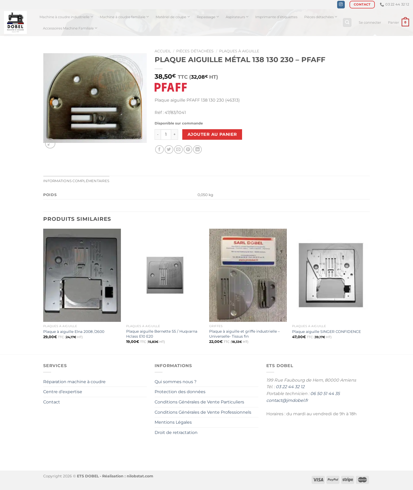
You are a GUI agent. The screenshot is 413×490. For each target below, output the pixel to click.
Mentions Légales (173, 422)
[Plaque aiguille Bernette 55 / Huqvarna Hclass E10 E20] (165, 275)
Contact (51, 401)
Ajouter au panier (212, 134)
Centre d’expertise (62, 391)
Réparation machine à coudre (74, 381)
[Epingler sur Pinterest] (188, 149)
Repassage (208, 16)
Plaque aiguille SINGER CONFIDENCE (326, 331)
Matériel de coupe (173, 16)
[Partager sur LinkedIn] (197, 149)
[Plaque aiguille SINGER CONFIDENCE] (331, 275)
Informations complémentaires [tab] (76, 181)
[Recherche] (347, 22)
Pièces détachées (320, 16)
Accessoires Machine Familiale (70, 28)
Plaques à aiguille (239, 51)
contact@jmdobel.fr (287, 400)
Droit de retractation (176, 432)
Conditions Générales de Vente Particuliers (199, 401)
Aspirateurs (237, 16)
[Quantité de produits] (166, 134)
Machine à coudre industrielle (66, 16)
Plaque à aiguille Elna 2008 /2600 (73, 331)
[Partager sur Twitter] (169, 149)
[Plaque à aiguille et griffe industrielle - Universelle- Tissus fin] (248, 275)
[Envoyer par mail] (178, 149)
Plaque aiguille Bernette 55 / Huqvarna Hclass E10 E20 (161, 334)
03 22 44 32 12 (290, 386)
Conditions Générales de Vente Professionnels (203, 412)
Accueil (163, 51)
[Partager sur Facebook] (159, 149)
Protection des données (180, 391)
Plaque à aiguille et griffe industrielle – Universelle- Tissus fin (244, 334)
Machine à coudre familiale (124, 16)
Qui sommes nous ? (175, 381)
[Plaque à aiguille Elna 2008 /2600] (82, 275)
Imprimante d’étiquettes (276, 17)
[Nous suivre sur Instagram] (341, 5)
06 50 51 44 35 (325, 393)
